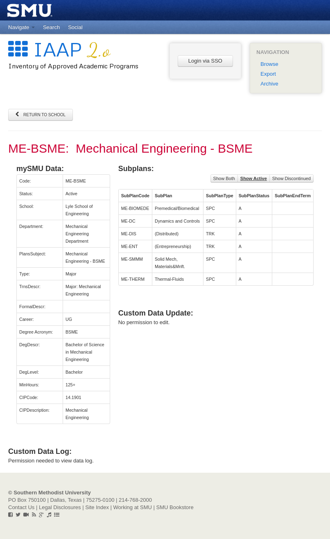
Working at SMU (132, 507)
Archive (269, 84)
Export (268, 74)
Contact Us (21, 507)
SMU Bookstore (175, 507)
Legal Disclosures (60, 507)
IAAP (59, 49)
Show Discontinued (291, 178)
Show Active (253, 178)
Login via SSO (205, 61)
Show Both (224, 178)
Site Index (97, 507)
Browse (269, 64)
